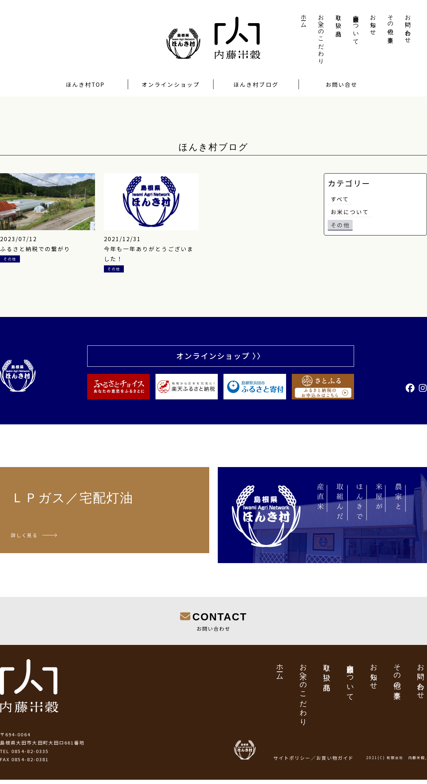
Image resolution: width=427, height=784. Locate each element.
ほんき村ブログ (256, 84)
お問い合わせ (408, 26)
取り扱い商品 (339, 19)
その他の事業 (391, 22)
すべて (340, 199)
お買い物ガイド (335, 762)
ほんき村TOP (85, 84)
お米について (350, 212)
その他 (340, 226)
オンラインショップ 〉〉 (220, 356)
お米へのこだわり (321, 36)
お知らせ (373, 22)
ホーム (304, 18)
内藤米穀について (356, 26)
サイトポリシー (292, 762)
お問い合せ (342, 84)
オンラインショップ (171, 84)
